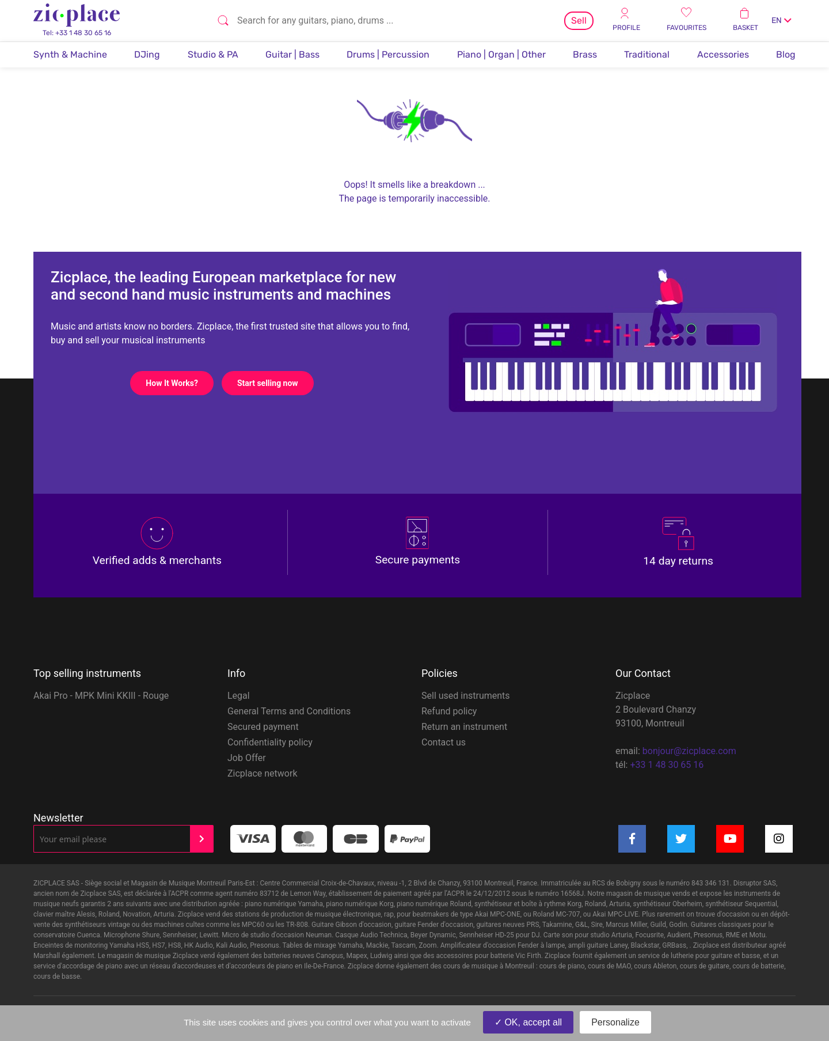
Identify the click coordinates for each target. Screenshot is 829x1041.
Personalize (615, 1022)
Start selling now (275, 383)
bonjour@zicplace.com (689, 750)
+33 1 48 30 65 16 (666, 764)
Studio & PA (213, 54)
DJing (147, 54)
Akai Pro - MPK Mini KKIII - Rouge (101, 695)
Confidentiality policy (270, 742)
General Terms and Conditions (289, 711)
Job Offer (246, 757)
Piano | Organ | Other (501, 54)
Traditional (647, 54)
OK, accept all (528, 1022)
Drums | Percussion (388, 54)
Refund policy (449, 711)
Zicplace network (262, 773)
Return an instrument (464, 726)
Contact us (443, 742)
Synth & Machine (70, 54)
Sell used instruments (465, 695)
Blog (786, 54)
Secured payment (263, 726)
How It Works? (179, 383)
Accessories (723, 54)
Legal (238, 695)
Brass (585, 54)
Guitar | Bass (292, 54)
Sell (579, 20)
